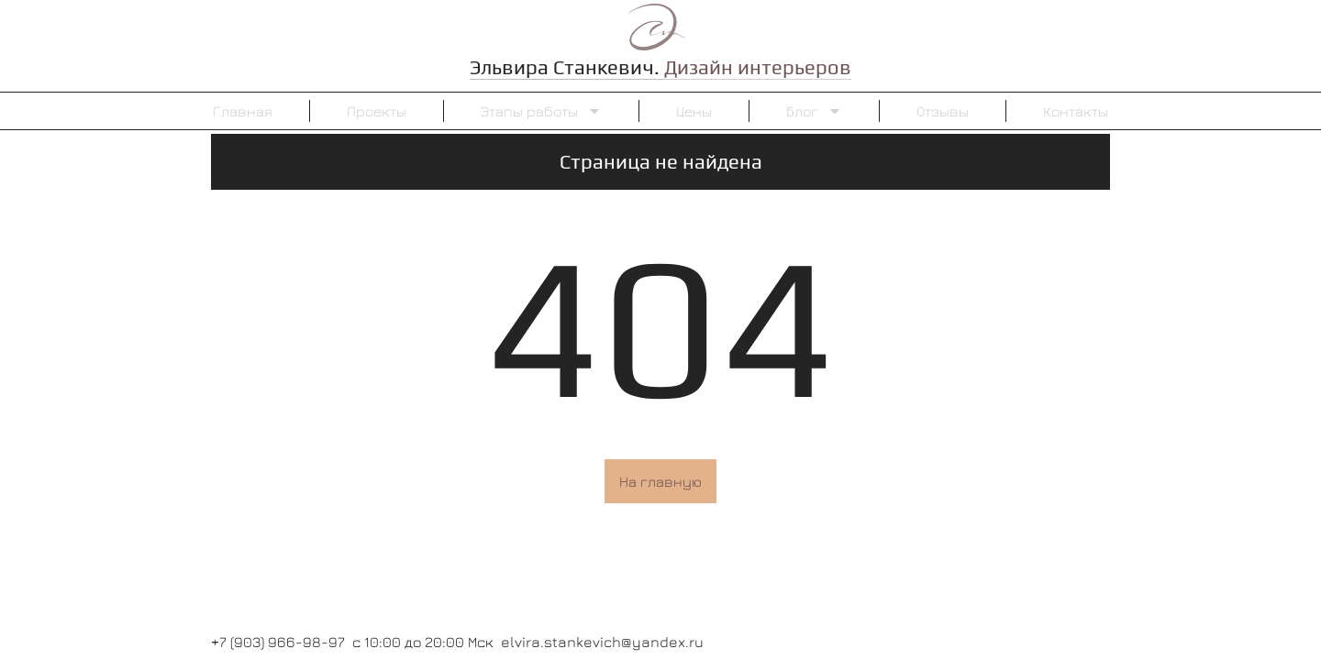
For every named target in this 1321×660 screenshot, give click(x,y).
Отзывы (942, 111)
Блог (814, 111)
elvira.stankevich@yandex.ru (602, 641)
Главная (242, 111)
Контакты (1075, 111)
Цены (694, 111)
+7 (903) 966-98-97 (278, 641)
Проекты (376, 111)
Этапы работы (541, 111)
